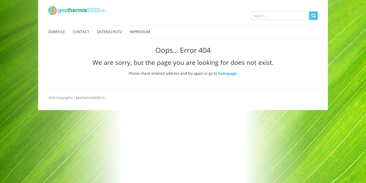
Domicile (56, 31)
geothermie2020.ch (90, 97)
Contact (81, 31)
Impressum (140, 31)
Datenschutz (109, 31)
